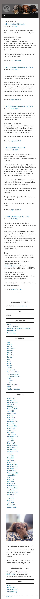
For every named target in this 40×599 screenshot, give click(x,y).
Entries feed (11, 587)
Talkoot (9, 367)
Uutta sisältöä (11, 331)
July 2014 (10, 496)
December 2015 (12, 466)
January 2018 (11, 434)
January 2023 (11, 413)
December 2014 (12, 485)
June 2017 (10, 439)
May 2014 (10, 500)
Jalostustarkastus (12, 326)
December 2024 (12, 402)
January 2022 (11, 419)
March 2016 (11, 462)
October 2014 (11, 490)
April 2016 (10, 460)
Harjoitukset (13, 99)
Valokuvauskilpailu (13, 385)
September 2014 (12, 492)
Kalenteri (10, 350)
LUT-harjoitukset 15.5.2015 (14, 148)
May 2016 (10, 458)
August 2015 (11, 475)
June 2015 (10, 477)
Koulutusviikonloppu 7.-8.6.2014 (16, 217)
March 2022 (11, 417)
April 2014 (10, 503)
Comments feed (12, 589)
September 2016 (12, 451)
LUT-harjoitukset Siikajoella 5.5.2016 (18, 67)
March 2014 (11, 505)
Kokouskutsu (11, 333)
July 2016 (10, 453)
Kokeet (9, 353)
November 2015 (12, 468)
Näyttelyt (10, 365)
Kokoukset (10, 355)
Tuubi (9, 382)
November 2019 (12, 426)
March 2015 (11, 483)
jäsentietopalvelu (21, 306)
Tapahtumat (17, 60)
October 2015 (11, 471)
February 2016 (12, 464)
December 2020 (12, 421)
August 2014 (11, 494)
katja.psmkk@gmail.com (11, 266)
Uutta (9, 324)
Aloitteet (9, 344)
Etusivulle (9, 596)
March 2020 (11, 424)
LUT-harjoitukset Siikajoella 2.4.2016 (18, 106)
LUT (11, 60)
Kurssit (12, 289)
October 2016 (11, 449)
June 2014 (10, 498)
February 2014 (12, 507)
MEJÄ (9, 363)
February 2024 (12, 407)
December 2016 (12, 445)
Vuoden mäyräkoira (13, 389)
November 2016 (12, 447)
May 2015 (10, 479)
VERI (20, 289)
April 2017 (10, 441)
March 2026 (11, 398)
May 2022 (10, 415)
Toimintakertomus (12, 374)
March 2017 (11, 443)
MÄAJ (9, 361)
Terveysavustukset (13, 372)
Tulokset (10, 380)
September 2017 (12, 436)
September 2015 (12, 473)
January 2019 (11, 430)
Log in (9, 585)
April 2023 (10, 411)
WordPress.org (12, 592)
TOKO (9, 378)
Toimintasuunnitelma (13, 376)
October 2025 (11, 400)
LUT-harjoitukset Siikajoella (14, 24)
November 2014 (12, 488)
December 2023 (12, 409)
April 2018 (10, 432)
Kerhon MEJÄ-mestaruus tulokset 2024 (19, 328)
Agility (9, 342)
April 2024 (10, 404)
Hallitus (9, 346)
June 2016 (10, 456)
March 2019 (11, 428)
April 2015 (10, 481)
